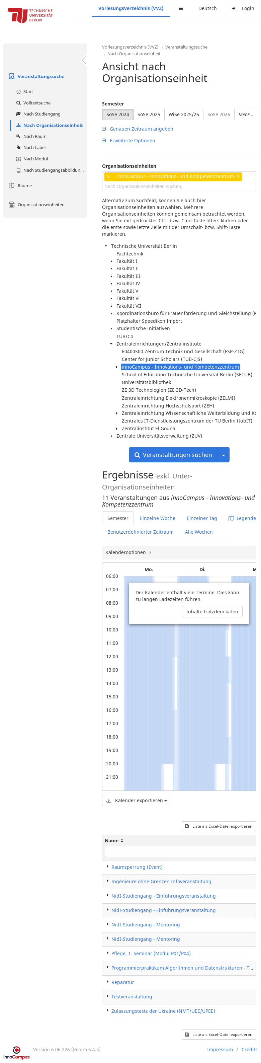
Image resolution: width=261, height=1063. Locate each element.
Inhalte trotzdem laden (212, 611)
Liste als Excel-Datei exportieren (218, 826)
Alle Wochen (199, 532)
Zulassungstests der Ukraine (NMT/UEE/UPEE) (163, 1011)
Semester (113, 103)
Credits (250, 1049)
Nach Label (30, 147)
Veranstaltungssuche (36, 76)
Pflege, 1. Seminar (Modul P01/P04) (151, 953)
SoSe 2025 (149, 114)
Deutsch (207, 8)
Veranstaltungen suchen (173, 455)
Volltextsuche (32, 103)
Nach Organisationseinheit (48, 125)
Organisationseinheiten (36, 205)
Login (242, 8)
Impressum (220, 1049)
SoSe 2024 (117, 114)
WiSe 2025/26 (184, 114)
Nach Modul (31, 159)
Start (23, 91)
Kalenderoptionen (126, 552)
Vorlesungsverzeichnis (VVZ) (130, 8)
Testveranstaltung (131, 996)
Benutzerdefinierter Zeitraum (140, 532)
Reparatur (122, 982)
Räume (19, 185)
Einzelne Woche (157, 518)
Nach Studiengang (37, 114)
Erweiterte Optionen (128, 140)
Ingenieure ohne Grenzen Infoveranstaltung (161, 881)
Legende (242, 518)
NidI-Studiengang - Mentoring (145, 924)
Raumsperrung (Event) (137, 867)
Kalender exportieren (136, 800)
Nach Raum (30, 136)
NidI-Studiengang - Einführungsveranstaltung (163, 896)
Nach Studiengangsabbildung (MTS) (50, 170)
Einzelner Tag (202, 518)
